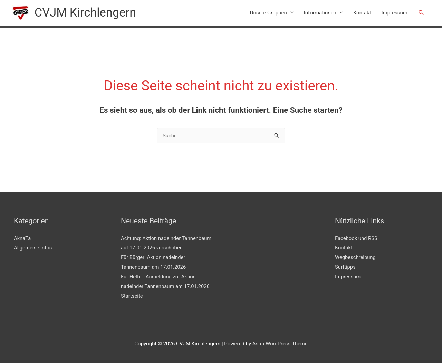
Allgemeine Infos (33, 248)
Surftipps (345, 267)
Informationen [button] (320, 13)
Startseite (132, 296)
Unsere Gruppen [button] (268, 13)
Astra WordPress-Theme (280, 344)
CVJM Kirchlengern (86, 13)
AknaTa (22, 238)
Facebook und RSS (356, 238)
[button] (421, 12)
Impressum (394, 13)
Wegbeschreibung (355, 258)
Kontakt (362, 13)
